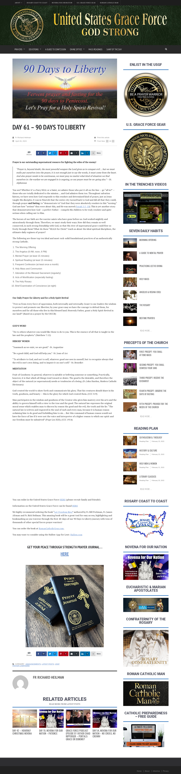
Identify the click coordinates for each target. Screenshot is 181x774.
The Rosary (144, 305)
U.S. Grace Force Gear (86, 3)
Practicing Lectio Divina (150, 266)
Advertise (156, 771)
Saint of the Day (114, 49)
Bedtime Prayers (146, 318)
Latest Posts (47, 664)
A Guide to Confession (55, 49)
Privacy (166, 771)
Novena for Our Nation (62, 3)
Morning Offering (147, 240)
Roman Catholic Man (109, 3)
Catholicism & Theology (150, 437)
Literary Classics (147, 476)
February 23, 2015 (158, 441)
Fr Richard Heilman (21, 137)
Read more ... (146, 330)
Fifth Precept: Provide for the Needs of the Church (152, 405)
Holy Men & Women (147, 463)
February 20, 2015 (158, 480)
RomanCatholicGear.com (51, 528)
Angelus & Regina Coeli (149, 292)
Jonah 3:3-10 (82, 206)
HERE (62, 499)
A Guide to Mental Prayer (150, 253)
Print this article (101, 137)
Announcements (33, 664)
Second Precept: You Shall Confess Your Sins (151, 366)
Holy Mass (144, 279)
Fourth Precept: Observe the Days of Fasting (152, 392)
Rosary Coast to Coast (37, 3)
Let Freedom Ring (63, 511)
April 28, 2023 (19, 141)
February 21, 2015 (158, 467)
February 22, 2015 (158, 454)
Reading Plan (143, 441)
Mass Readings (95, 49)
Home (139, 771)
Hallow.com (76, 534)
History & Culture (147, 450)
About (147, 771)
